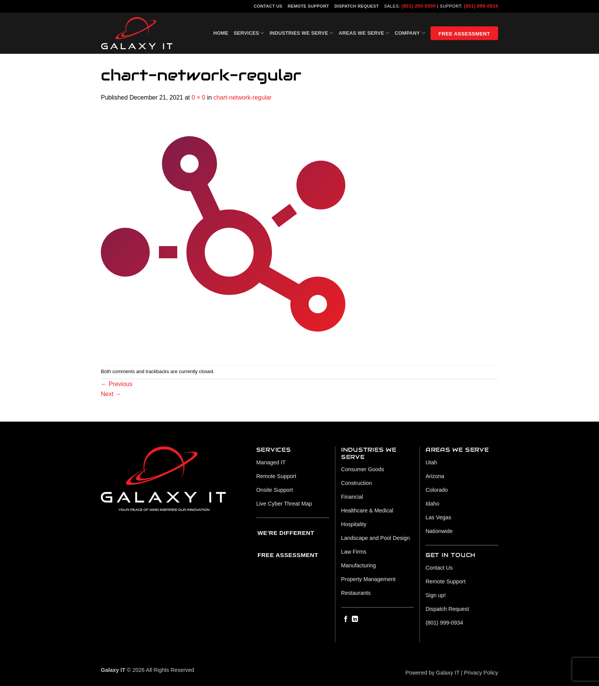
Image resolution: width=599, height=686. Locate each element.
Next (111, 394)
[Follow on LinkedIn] (355, 619)
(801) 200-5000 (418, 6)
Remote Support (308, 6)
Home (220, 33)
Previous (117, 384)
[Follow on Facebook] (346, 619)
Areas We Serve (363, 33)
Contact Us (268, 6)
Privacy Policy (481, 673)
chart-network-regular (243, 97)
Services (249, 33)
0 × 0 (198, 97)
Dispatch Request (356, 6)
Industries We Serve (301, 33)
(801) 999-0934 (481, 6)
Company (410, 33)
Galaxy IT (447, 673)
